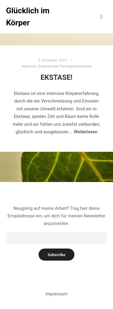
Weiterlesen (85, 132)
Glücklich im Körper (27, 16)
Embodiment (48, 66)
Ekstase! (56, 77)
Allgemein (29, 66)
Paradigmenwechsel (76, 66)
